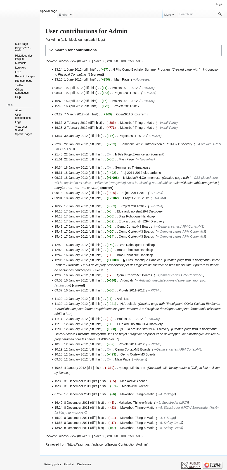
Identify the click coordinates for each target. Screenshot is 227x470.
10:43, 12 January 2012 (71, 344)
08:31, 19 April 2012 (68, 93)
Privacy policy (52, 464)
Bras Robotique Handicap (137, 216)
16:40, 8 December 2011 (71, 402)
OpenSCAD (124, 114)
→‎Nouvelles (140, 79)
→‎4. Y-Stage (166, 394)
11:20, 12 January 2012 (71, 299)
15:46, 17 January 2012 (71, 236)
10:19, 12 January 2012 (71, 349)
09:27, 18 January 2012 (71, 177)
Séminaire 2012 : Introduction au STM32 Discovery (156, 144)
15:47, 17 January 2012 (71, 231)
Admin (55, 39)
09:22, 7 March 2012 (68, 114)
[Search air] (200, 14)
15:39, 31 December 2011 (72, 381)
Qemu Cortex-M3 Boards (134, 226)
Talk (194, 368)
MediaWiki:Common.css (143, 177)
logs (101, 39)
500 (138, 61)
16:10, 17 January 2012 (71, 221)
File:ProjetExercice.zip (134, 154)
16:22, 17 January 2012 (71, 206)
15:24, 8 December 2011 (71, 407)
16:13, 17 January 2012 (71, 216)
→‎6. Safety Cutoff (169, 423)
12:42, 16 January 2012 (71, 255)
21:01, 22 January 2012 (71, 159)
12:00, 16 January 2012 (71, 275)
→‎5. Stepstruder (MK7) (171, 402)
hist (92, 69)
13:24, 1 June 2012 (68, 69)
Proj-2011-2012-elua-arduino (141, 172)
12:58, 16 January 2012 (71, 245)
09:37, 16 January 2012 (71, 290)
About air (69, 464)
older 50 (99, 61)
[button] (133, 50)
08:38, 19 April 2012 (68, 88)
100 (123, 61)
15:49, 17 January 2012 (71, 226)
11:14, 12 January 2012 (71, 319)
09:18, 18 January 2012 (71, 193)
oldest (63, 61)
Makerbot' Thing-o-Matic (137, 122)
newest (52, 61)
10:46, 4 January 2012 (70, 368)
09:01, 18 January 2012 (71, 198)
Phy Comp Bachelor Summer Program (143, 69)
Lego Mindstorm (133, 368)
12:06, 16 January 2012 (71, 260)
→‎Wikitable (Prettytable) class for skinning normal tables (131, 183)
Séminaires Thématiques (132, 167)
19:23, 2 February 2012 (70, 127)
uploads (89, 39)
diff (85, 79)
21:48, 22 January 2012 (71, 154)
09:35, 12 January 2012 (71, 359)
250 (131, 61)
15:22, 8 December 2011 (71, 418)
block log (75, 39)
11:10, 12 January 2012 (71, 324)
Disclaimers (84, 464)
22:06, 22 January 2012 (71, 144)
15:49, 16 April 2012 (68, 101)
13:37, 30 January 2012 (71, 136)
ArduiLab (126, 280)
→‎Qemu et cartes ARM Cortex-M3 (179, 226)
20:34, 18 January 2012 (71, 167)
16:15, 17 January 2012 (71, 211)
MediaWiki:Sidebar (133, 381)
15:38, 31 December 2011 (72, 386)
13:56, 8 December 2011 (71, 423)
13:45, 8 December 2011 (71, 428)
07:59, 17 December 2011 (72, 394)
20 (110, 61)
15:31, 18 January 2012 (71, 172)
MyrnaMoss (181, 368)
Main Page (122, 79)
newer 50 (84, 61)
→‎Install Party (167, 122)
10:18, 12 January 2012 (71, 354)
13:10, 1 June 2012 (68, 79)
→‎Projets (139, 359)
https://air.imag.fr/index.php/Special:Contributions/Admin (107, 444)
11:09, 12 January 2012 (71, 329)
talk (64, 39)
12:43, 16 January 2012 (71, 250)
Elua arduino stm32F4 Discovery (140, 211)
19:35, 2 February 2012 (70, 122)
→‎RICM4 (147, 88)
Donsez (64, 373)
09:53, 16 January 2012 (71, 280)
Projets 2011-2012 (125, 88)
